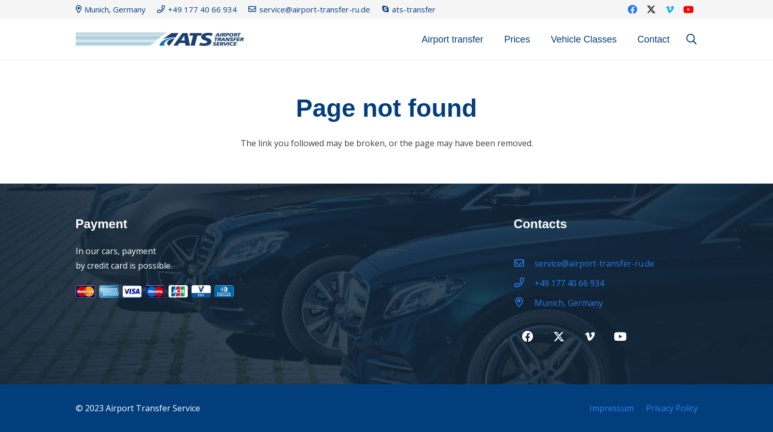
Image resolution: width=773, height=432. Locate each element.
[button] (691, 39)
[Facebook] (632, 9)
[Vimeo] (669, 9)
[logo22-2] (163, 40)
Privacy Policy (672, 408)
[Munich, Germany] (524, 303)
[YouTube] (688, 9)
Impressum (611, 408)
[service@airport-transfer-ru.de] (524, 263)
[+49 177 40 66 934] (524, 283)
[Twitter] (651, 9)
